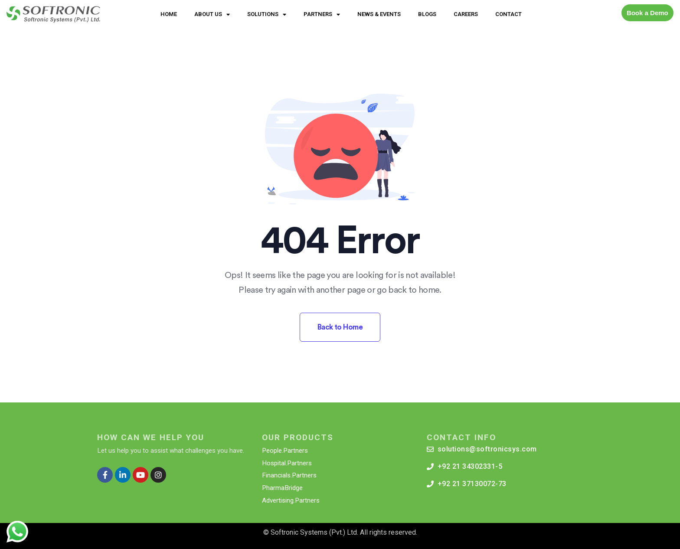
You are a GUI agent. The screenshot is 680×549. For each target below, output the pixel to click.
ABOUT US (212, 14)
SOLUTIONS (266, 14)
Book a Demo (647, 12)
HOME (168, 14)
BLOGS (427, 14)
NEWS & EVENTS (379, 14)
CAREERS (466, 14)
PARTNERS (322, 14)
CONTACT (508, 14)
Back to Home (340, 327)
